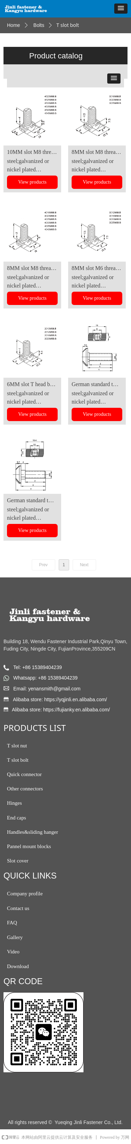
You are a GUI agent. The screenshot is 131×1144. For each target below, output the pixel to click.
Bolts (39, 25)
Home (13, 25)
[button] (121, 8)
